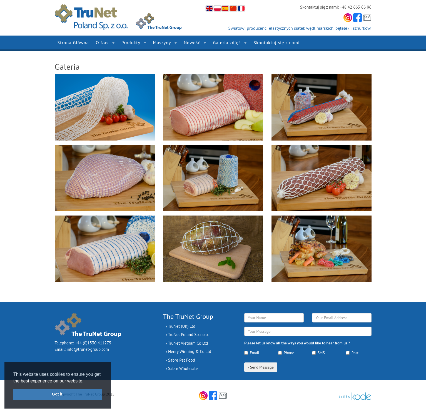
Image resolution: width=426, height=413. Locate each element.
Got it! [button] (58, 394)
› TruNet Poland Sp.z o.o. (187, 334)
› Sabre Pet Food (180, 360)
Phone (286, 352)
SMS (318, 352)
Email (251, 352)
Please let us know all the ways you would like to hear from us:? (297, 343)
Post (352, 352)
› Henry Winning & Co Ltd (188, 351)
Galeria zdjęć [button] (229, 42)
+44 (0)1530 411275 (93, 343)
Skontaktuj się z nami (276, 42)
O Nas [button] (105, 42)
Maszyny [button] (165, 42)
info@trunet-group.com (88, 349)
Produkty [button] (133, 42)
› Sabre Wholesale (182, 368)
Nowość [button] (195, 42)
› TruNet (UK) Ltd (180, 326)
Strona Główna (73, 42)
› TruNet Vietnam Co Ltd (187, 343)
